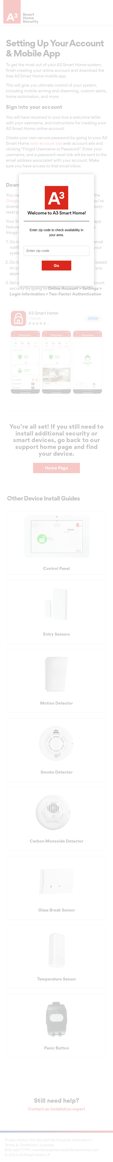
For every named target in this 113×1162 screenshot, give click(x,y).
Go (56, 265)
